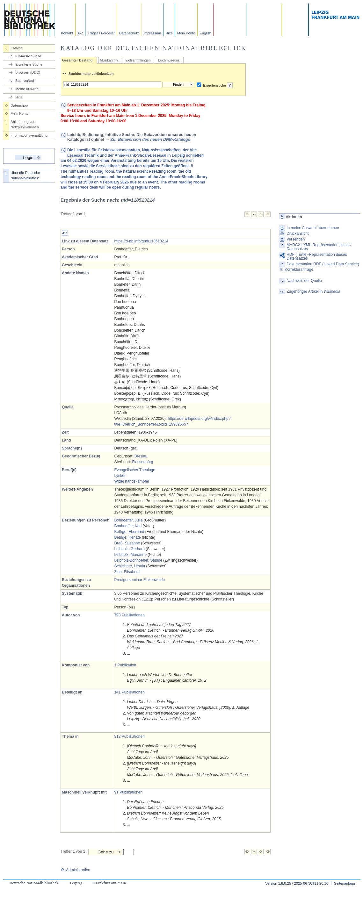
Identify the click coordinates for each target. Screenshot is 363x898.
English (205, 33)
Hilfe (168, 33)
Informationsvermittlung (29, 135)
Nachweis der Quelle (304, 280)
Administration (75, 870)
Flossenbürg (142, 462)
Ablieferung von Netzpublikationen (25, 124)
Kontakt (67, 33)
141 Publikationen (129, 692)
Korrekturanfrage (296, 269)
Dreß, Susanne (127, 543)
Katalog (17, 48)
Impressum (152, 33)
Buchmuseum (168, 60)
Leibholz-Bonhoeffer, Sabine (138, 560)
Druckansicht (298, 233)
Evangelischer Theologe (134, 470)
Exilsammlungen (137, 60)
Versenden (296, 239)
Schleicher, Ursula (129, 566)
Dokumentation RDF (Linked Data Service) (323, 264)
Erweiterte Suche (28, 64)
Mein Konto (186, 33)
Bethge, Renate (127, 537)
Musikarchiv (109, 60)
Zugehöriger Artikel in (313, 291)
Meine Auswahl (27, 89)
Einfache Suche (28, 56)
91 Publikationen (128, 792)
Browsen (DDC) (27, 72)
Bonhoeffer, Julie (128, 520)
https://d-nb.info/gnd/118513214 (141, 241)
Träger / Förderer (101, 33)
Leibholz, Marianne (130, 554)
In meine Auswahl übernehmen (313, 228)
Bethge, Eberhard (129, 531)
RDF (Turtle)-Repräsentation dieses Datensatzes (317, 256)
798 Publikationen (129, 615)
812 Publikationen (129, 736)
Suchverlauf (24, 81)
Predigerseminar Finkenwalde (139, 580)
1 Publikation (125, 665)
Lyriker (120, 475)
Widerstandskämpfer (131, 481)
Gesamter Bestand (77, 60)
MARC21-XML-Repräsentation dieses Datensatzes (319, 247)
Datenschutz (129, 33)
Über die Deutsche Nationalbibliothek (25, 175)
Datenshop (19, 105)
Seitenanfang (344, 883)
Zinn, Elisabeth (126, 572)
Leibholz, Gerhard (129, 549)
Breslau (141, 456)
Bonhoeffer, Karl (128, 526)
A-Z (80, 33)
